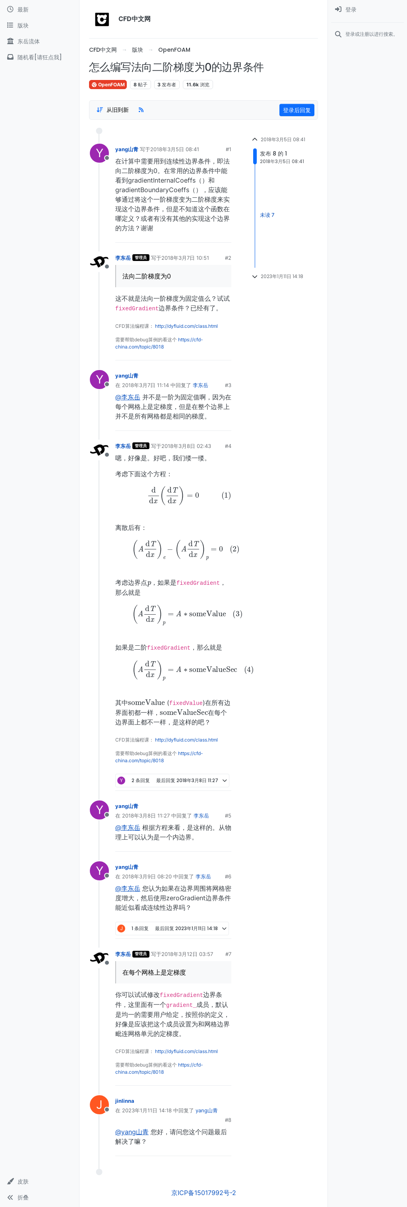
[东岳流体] (39, 41)
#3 (228, 385)
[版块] (39, 25)
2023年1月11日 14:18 (147, 1110)
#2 (228, 258)
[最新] (39, 9)
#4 (228, 446)
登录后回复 (297, 110)
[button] (39, 1181)
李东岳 (123, 258)
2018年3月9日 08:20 (147, 876)
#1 (228, 149)
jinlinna (124, 1101)
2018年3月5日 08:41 (174, 149)
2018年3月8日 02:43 (186, 446)
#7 (228, 954)
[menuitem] (367, 9)
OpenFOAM (108, 85)
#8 (228, 1120)
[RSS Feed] (141, 110)
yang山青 (126, 149)
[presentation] (173, 495)
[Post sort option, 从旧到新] (112, 110)
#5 (228, 815)
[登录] (367, 9)
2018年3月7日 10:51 (185, 258)
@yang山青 (132, 1132)
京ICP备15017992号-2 (203, 1193)
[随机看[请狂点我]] (39, 57)
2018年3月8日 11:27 (146, 815)
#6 (228, 876)
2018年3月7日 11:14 (145, 385)
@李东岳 (127, 397)
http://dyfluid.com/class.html (186, 326)
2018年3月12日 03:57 (187, 954)
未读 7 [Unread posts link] (267, 215)
